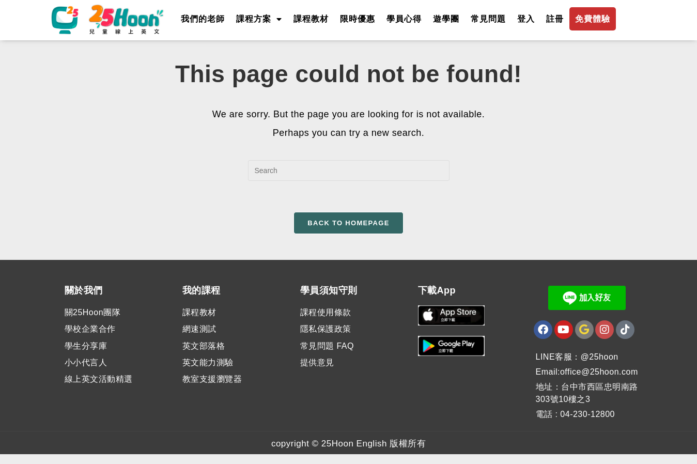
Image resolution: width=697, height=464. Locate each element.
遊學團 (446, 18)
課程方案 (259, 19)
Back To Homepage (348, 233)
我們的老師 (203, 18)
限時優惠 (357, 18)
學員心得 (404, 18)
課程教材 (311, 18)
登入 (526, 18)
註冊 (555, 18)
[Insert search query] (349, 180)
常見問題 (488, 18)
